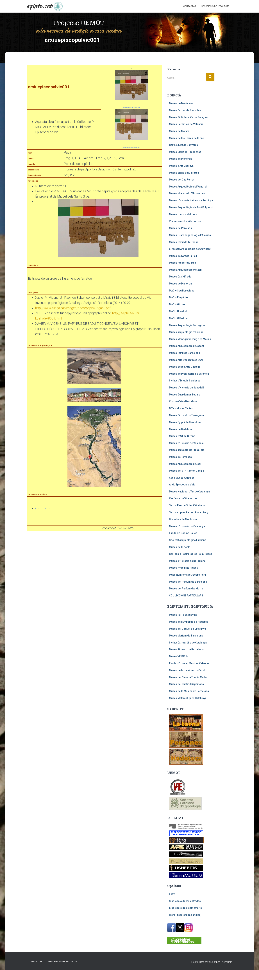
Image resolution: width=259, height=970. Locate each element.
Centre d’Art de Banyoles (183, 144)
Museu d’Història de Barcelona (187, 560)
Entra (172, 894)
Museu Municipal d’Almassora (187, 193)
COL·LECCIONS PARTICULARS (186, 595)
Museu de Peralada (180, 228)
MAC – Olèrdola (178, 318)
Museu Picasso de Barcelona (186, 649)
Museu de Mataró (179, 131)
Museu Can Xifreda (180, 276)
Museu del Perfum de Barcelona (188, 581)
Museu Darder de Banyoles (185, 110)
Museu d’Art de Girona (182, 436)
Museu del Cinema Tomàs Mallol (188, 677)
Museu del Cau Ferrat (181, 179)
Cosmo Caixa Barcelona (183, 401)
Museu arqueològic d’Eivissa (186, 332)
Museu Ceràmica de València (186, 124)
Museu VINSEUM (178, 656)
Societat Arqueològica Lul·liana (187, 540)
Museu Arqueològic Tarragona (187, 325)
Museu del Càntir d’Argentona (186, 684)
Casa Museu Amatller (181, 477)
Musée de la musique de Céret (187, 670)
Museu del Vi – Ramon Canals (186, 470)
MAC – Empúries (178, 297)
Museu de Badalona (180, 429)
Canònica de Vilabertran (183, 498)
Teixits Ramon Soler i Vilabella (187, 505)
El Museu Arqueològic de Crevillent (189, 248)
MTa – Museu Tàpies (181, 408)
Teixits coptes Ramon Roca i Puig (188, 512)
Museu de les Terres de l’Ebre (186, 138)
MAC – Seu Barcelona (181, 290)
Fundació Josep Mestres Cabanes (189, 663)
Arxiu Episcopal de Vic (182, 484)
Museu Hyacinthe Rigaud (183, 567)
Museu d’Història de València (186, 443)
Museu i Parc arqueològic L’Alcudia (190, 235)
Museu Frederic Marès (182, 262)
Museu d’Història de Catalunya (187, 526)
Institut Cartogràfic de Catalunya (188, 642)
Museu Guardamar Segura (184, 394)
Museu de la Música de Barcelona (189, 691)
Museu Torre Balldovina (183, 614)
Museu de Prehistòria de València (189, 373)
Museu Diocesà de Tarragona (186, 415)
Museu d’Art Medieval (181, 165)
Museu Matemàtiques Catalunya (187, 698)
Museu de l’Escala (179, 547)
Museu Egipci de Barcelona (185, 422)
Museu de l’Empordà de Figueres (188, 621)
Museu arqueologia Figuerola (186, 449)
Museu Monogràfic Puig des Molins (190, 339)
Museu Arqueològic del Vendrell (188, 186)
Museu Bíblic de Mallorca (184, 172)
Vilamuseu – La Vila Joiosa (185, 221)
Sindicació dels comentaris (185, 907)
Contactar (189, 6)
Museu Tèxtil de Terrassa (183, 242)
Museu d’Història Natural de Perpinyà (191, 200)
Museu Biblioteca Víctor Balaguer (188, 117)
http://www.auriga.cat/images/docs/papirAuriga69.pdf (73, 308)
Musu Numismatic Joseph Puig (187, 574)
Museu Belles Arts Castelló (185, 366)
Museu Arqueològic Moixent (185, 269)
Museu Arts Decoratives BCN (186, 359)
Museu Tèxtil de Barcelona (184, 352)
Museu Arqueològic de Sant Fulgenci (191, 207)
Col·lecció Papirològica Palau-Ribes (190, 553)
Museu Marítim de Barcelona (186, 635)
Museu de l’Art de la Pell (183, 255)
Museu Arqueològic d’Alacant (186, 345)
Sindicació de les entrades (185, 901)
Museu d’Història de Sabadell (186, 387)
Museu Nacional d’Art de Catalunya (189, 491)
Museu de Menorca (180, 158)
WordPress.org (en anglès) (185, 914)
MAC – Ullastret (178, 311)
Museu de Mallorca (180, 283)
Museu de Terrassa (180, 456)
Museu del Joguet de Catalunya (187, 628)
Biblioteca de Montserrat (183, 519)
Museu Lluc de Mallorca (183, 214)
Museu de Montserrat (181, 103)
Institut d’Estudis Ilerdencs (184, 380)
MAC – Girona (177, 304)
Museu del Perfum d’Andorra (186, 588)
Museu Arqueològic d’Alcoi (185, 463)
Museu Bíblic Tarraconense (185, 152)
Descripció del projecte (215, 6)
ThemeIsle (226, 961)
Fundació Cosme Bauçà (183, 533)
